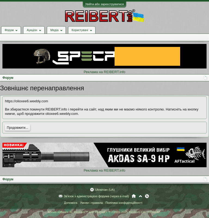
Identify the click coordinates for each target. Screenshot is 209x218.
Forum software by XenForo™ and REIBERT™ (104, 212)
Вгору (140, 196)
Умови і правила (91, 202)
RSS (147, 196)
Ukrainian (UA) (105, 189)
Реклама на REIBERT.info (104, 72)
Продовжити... (17, 128)
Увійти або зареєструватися (104, 4)
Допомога (70, 202)
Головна (134, 196)
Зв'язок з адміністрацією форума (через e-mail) (96, 196)
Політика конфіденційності (124, 202)
